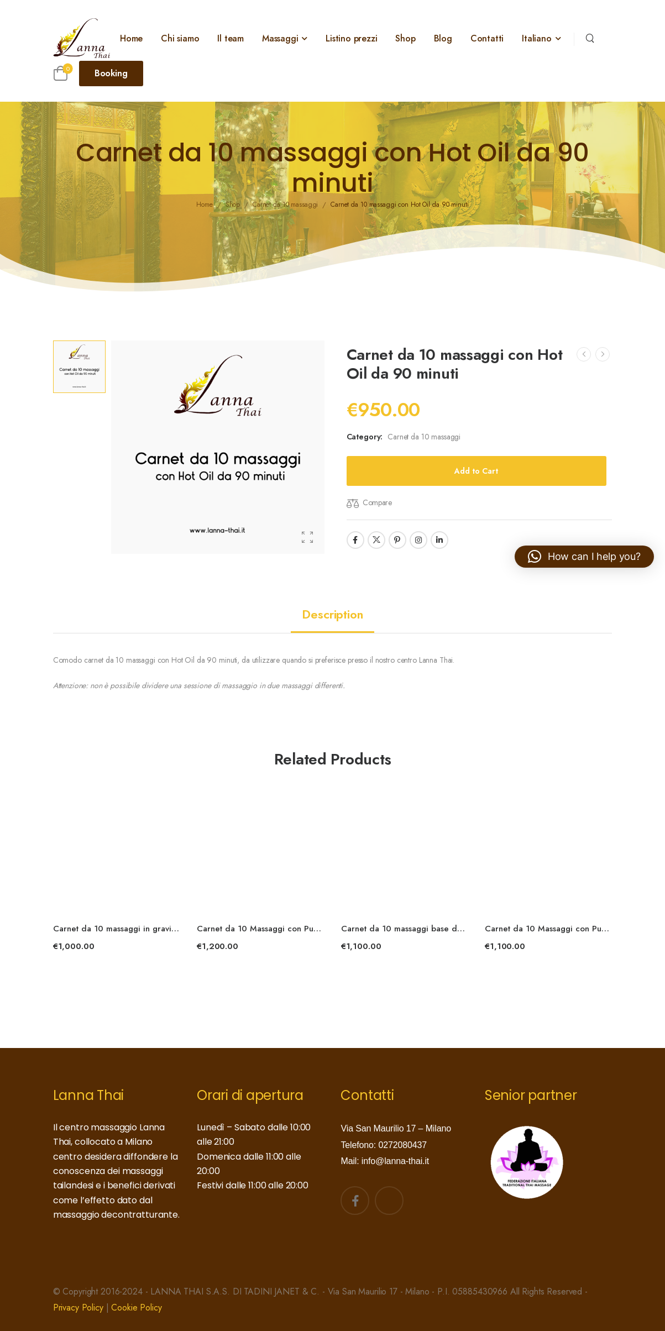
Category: (365, 436)
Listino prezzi (351, 38)
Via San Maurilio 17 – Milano (396, 1128)
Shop (405, 38)
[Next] (602, 354)
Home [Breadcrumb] (204, 206)
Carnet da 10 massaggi (424, 436)
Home (131, 38)
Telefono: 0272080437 (384, 1145)
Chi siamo (180, 38)
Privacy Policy (78, 1307)
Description (332, 614)
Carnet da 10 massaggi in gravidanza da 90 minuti (149, 929)
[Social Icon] (355, 540)
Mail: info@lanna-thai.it (385, 1161)
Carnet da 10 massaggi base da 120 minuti (422, 929)
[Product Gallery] (307, 537)
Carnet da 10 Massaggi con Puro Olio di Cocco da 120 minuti (315, 929)
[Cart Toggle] (60, 73)
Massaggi (280, 38)
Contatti (487, 38)
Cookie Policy (136, 1307)
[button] (584, 557)
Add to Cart (476, 470)
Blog (443, 38)
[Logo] (81, 38)
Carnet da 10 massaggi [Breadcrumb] (285, 206)
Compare (377, 502)
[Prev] (583, 354)
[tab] (332, 614)
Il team (230, 38)
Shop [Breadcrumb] (233, 206)
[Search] (589, 37)
